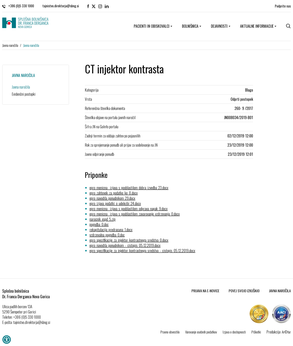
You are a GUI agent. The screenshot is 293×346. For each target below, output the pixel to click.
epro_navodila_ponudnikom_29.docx (112, 198)
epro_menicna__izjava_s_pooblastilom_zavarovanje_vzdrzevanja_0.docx (135, 214)
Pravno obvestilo (170, 331)
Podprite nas (283, 6)
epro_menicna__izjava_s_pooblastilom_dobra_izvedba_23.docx (129, 187)
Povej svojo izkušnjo (244, 290)
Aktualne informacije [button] (257, 26)
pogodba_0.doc (99, 224)
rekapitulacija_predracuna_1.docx (111, 229)
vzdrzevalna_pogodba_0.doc (107, 235)
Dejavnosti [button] (219, 26)
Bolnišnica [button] (190, 26)
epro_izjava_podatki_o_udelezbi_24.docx (115, 203)
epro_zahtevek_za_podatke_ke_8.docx (114, 193)
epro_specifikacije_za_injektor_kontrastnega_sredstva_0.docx (129, 240)
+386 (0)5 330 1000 (18, 5)
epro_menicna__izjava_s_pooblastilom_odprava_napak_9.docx (129, 208)
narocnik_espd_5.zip (102, 219)
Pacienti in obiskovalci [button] (151, 26)
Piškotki (256, 331)
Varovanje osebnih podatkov (201, 331)
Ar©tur (286, 331)
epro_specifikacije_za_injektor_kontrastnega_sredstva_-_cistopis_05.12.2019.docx (142, 250)
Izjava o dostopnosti (234, 331)
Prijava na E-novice (205, 290)
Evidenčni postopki (24, 94)
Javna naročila (10, 45)
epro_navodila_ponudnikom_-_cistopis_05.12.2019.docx (125, 245)
